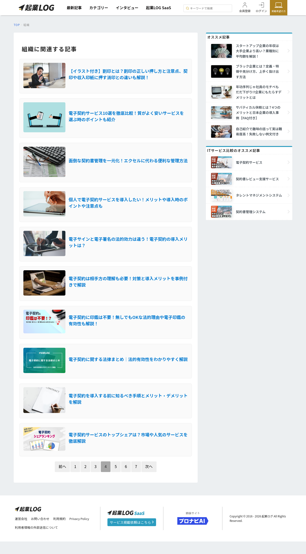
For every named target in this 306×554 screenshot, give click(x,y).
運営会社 (21, 531)
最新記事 (75, 7)
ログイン (261, 11)
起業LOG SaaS (159, 7)
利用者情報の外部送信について (38, 540)
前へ (62, 478)
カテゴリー (99, 7)
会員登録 (245, 11)
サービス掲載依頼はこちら (131, 534)
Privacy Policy (83, 531)
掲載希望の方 (279, 11)
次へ (149, 478)
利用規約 (62, 531)
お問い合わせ (42, 531)
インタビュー (128, 7)
